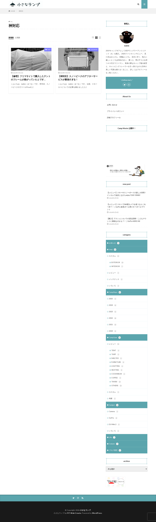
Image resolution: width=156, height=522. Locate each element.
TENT (48, 49)
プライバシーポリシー (115, 111)
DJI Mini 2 (114, 424)
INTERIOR (117, 266)
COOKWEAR (93, 49)
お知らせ (114, 243)
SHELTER (116, 358)
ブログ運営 (115, 450)
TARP (115, 354)
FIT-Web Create (74, 513)
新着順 (11, 37)
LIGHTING (117, 366)
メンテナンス (116, 279)
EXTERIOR (117, 262)
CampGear (115, 337)
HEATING (117, 370)
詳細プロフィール (114, 117)
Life (112, 437)
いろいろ (114, 286)
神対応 (21, 11)
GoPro (113, 418)
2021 (113, 324)
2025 (113, 299)
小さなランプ (85, 510)
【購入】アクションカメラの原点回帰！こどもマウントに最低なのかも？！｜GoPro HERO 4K (126, 219)
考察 (112, 398)
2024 (113, 305)
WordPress (97, 513)
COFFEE (116, 378)
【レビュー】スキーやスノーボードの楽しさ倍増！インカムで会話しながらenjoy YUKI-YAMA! (126, 193)
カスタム (114, 256)
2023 (113, 311)
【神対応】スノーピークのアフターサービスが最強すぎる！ (78, 78)
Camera (113, 411)
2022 (113, 318)
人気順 (17, 37)
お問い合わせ (112, 105)
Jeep (112, 249)
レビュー (114, 273)
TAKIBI (116, 382)
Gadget (113, 405)
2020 (113, 331)
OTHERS (116, 385)
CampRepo (115, 292)
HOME (13, 11)
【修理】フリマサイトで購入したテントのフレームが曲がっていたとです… (30, 78)
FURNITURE (118, 362)
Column (113, 444)
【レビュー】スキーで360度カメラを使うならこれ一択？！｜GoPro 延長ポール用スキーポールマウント (126, 206)
